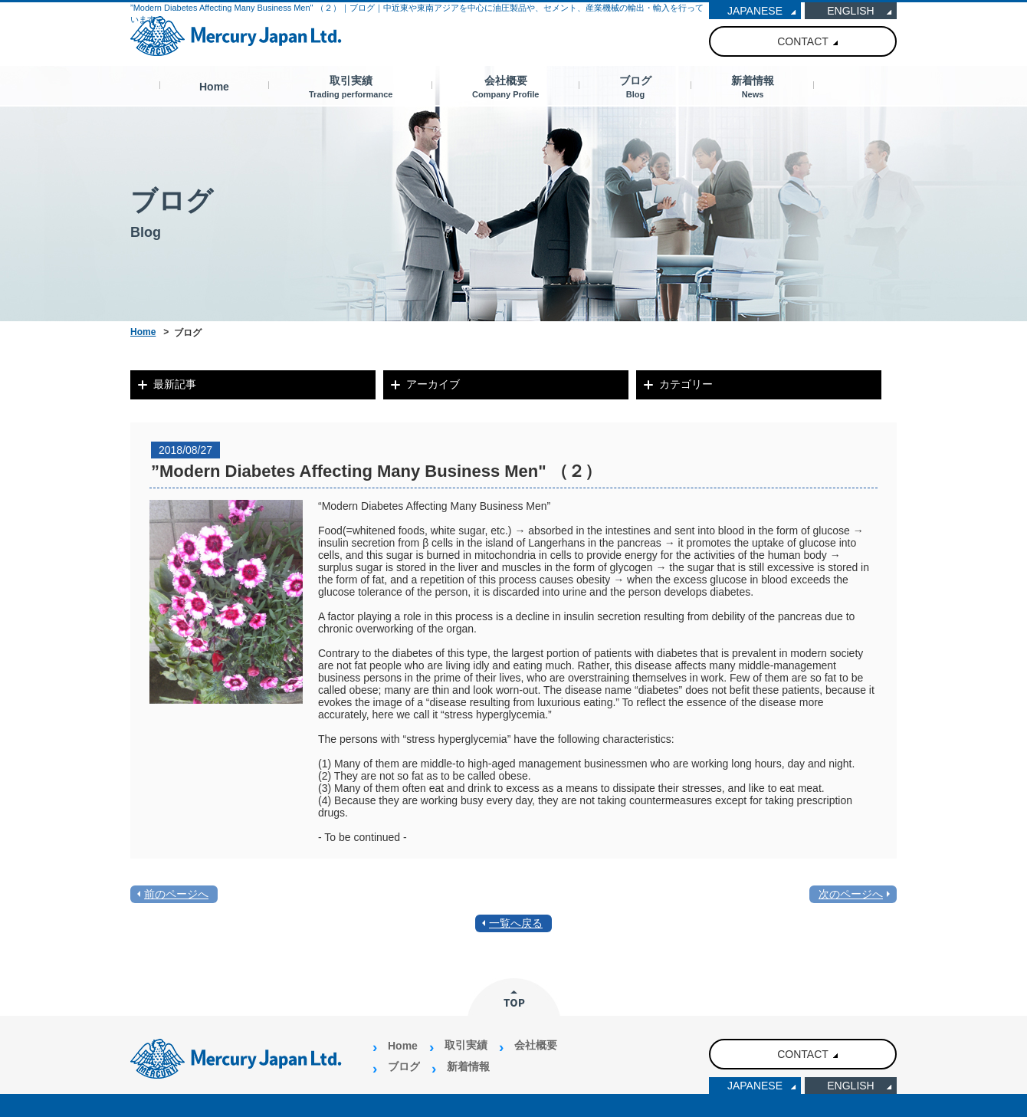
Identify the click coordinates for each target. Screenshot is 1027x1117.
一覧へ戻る (516, 923)
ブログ (635, 86)
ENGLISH (850, 11)
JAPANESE (755, 11)
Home (214, 86)
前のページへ (176, 894)
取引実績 (350, 86)
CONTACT (802, 41)
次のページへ (851, 894)
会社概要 (505, 86)
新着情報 (752, 86)
